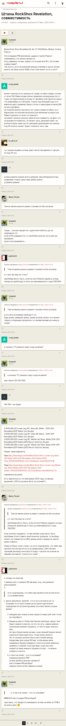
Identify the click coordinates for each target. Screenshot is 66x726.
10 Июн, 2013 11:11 (7, 135)
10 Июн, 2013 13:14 (7, 291)
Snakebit (12, 40)
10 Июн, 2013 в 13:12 (46, 264)
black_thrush (23, 264)
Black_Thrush (14, 197)
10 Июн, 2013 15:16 (7, 414)
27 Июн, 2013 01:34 (46, 22)
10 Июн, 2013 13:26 (7, 332)
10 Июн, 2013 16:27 (7, 563)
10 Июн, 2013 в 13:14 (44, 505)
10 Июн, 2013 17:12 (7, 677)
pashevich (32, 22)
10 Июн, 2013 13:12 (7, 215)
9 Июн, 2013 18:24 (7, 79)
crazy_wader (14, 84)
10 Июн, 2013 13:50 (7, 356)
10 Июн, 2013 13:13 (7, 250)
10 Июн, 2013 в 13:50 (45, 370)
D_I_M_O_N (13, 141)
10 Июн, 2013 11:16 (7, 162)
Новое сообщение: (18, 22)
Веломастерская (9, 9)
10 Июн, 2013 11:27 (7, 191)
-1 (9, 168)
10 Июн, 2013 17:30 (7, 714)
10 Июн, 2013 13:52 (7, 389)
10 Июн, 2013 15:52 (7, 491)
